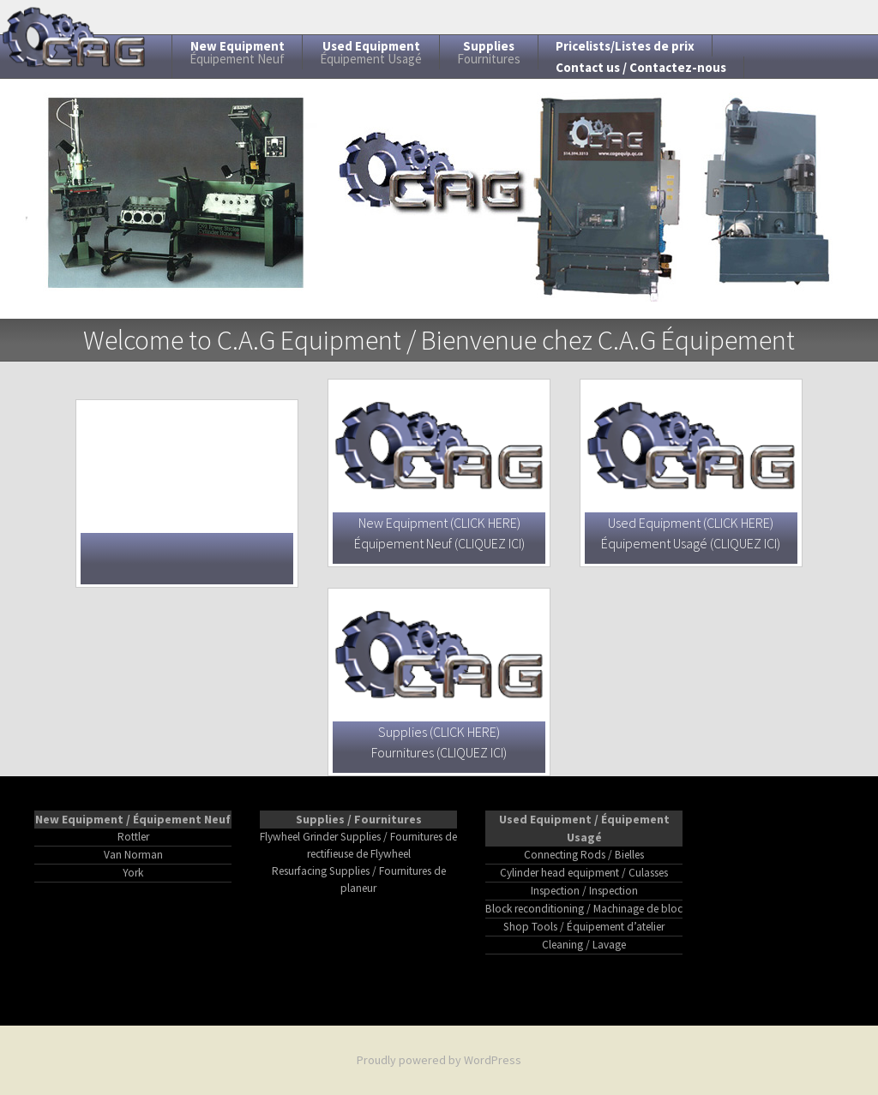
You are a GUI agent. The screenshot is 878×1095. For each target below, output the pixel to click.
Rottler (133, 836)
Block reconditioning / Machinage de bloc (584, 908)
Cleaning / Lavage (584, 944)
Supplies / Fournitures (359, 819)
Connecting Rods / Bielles (584, 854)
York (133, 872)
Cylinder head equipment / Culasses (584, 872)
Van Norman (133, 854)
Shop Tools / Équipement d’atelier (584, 926)
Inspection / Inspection (584, 890)
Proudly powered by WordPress (439, 1060)
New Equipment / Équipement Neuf (133, 819)
